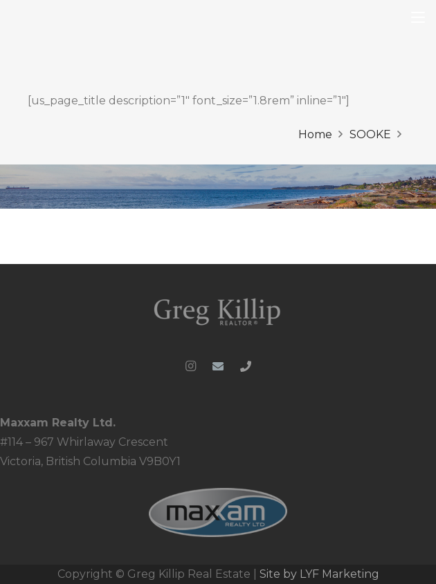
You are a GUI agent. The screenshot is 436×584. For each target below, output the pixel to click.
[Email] (218, 366)
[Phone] (246, 366)
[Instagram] (190, 366)
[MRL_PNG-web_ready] (218, 512)
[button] (418, 17)
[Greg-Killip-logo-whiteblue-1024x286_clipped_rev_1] (218, 311)
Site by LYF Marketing (319, 574)
